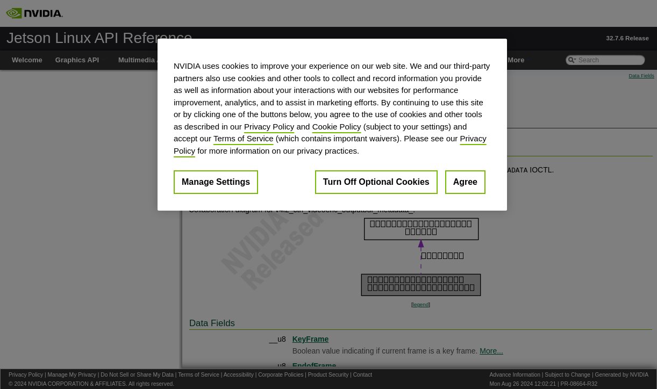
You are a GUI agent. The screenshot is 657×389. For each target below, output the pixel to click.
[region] (332, 125)
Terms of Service (243, 138)
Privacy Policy (269, 126)
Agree (465, 181)
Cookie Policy (336, 126)
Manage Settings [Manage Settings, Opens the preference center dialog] (216, 181)
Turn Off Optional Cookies (376, 181)
